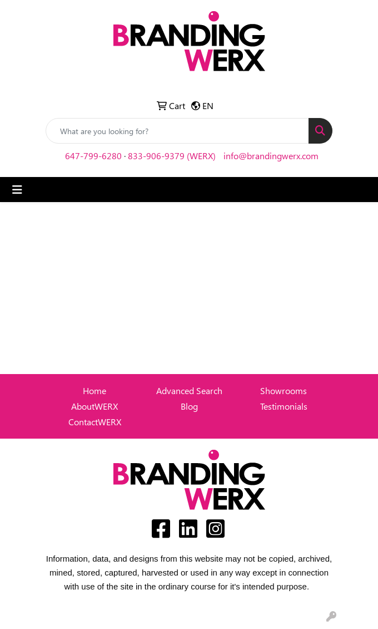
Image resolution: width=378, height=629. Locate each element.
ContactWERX (94, 421)
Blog (189, 406)
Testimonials (283, 406)
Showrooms (283, 390)
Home (94, 390)
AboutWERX (94, 406)
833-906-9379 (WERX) (172, 155)
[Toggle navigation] (17, 189)
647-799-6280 (93, 155)
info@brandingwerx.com (271, 155)
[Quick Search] (177, 131)
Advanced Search (189, 390)
